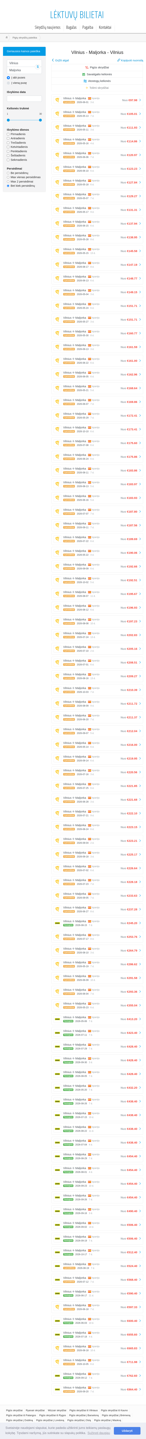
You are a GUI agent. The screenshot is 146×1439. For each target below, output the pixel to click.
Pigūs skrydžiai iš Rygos (52, 1415)
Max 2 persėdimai (22, 181)
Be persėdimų (19, 172)
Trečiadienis (18, 142)
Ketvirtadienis (19, 146)
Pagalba (87, 27)
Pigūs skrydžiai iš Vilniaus (83, 1410)
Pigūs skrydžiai (97, 67)
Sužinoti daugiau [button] (98, 1433)
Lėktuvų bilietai (77, 14)
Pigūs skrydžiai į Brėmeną (116, 1415)
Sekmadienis (19, 159)
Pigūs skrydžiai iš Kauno (114, 1410)
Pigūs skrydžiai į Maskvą (107, 1420)
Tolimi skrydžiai (97, 87)
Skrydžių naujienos (47, 27)
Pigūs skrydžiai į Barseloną (84, 1415)
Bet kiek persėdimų (23, 185)
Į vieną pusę (19, 82)
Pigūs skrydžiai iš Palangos (21, 1415)
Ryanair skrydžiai (35, 1410)
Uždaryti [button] (127, 1430)
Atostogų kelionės (97, 80)
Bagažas (71, 27)
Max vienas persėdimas (26, 177)
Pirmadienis (18, 134)
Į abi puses (18, 77)
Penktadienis (19, 151)
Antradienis (18, 138)
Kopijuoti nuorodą (130, 60)
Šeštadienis (18, 155)
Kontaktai (105, 27)
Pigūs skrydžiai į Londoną (50, 1420)
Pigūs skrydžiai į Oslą (79, 1420)
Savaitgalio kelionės (97, 74)
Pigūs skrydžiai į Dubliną (19, 1420)
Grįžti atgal (60, 60)
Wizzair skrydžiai (57, 1410)
